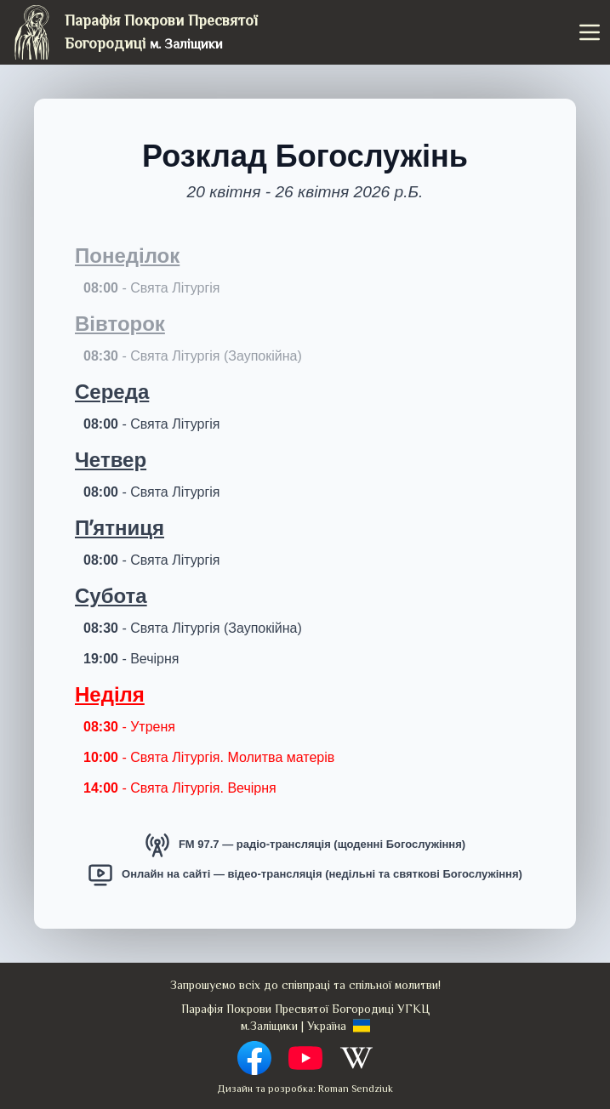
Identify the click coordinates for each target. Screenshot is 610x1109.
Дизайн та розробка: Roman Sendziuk (305, 1089)
